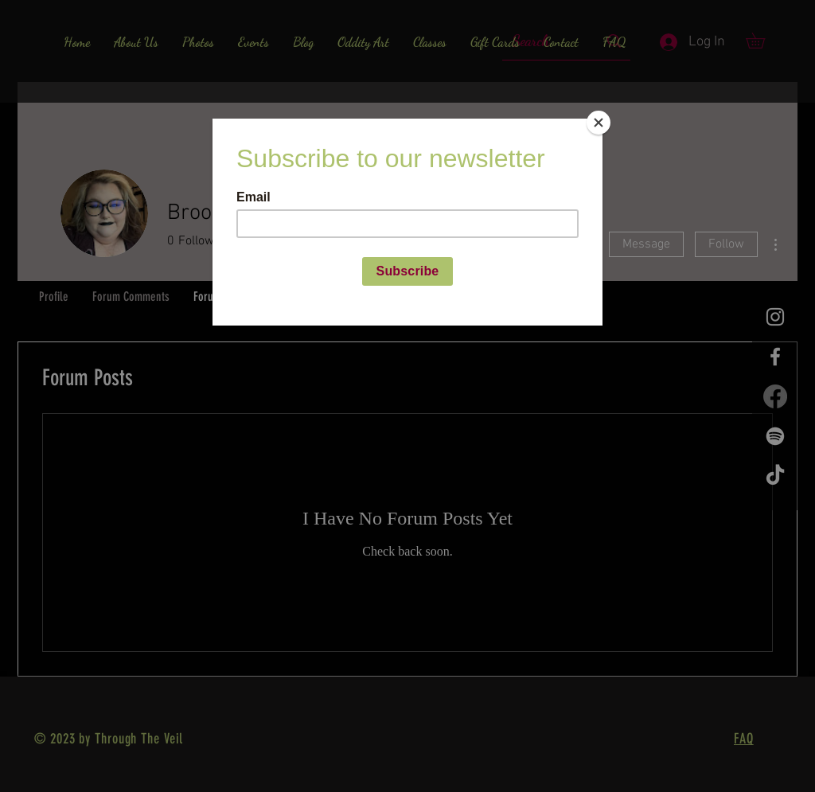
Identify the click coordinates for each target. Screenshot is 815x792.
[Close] (598, 123)
